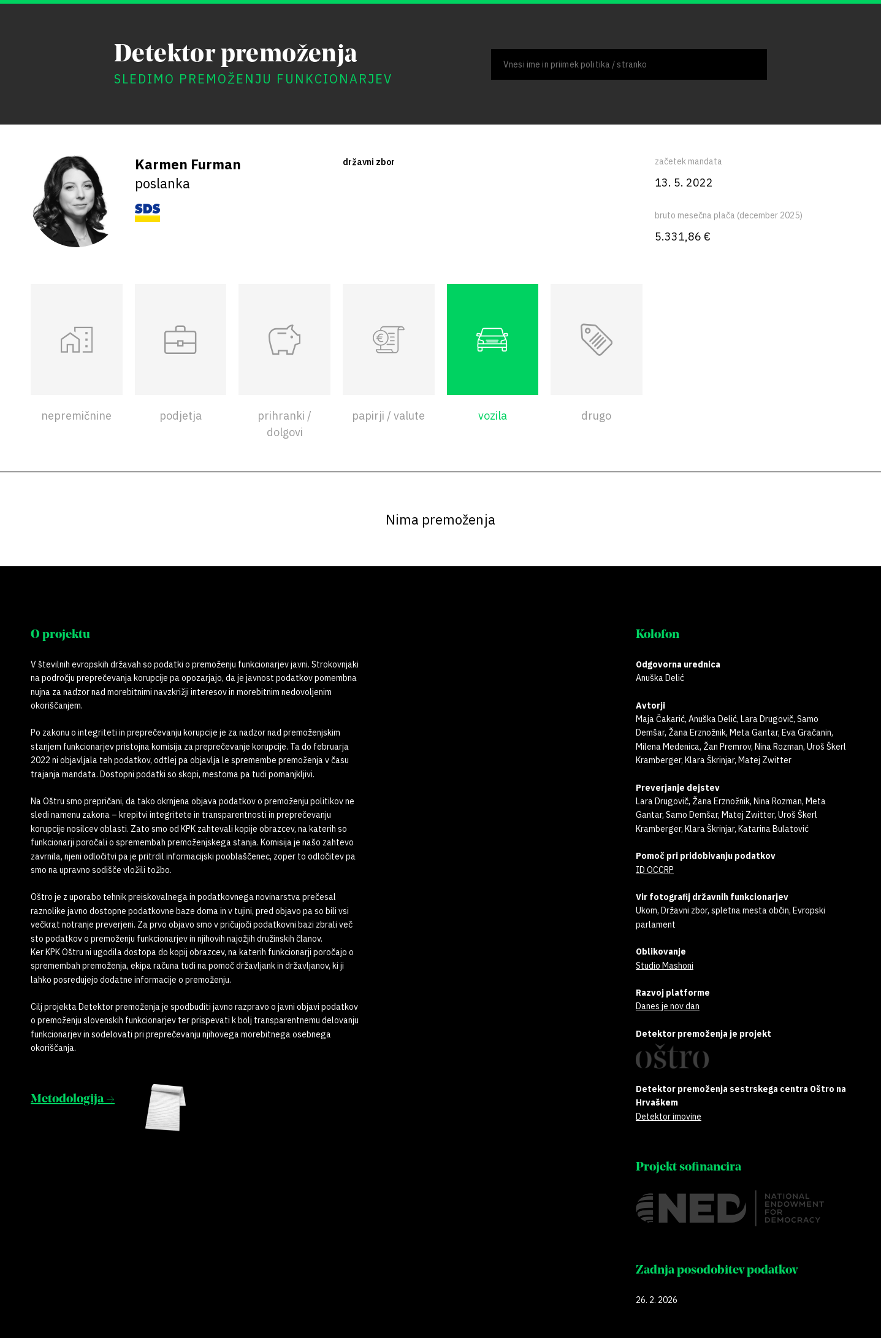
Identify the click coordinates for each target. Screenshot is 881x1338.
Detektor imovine (668, 1116)
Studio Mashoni (664, 965)
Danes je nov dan (668, 1006)
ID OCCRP (655, 869)
